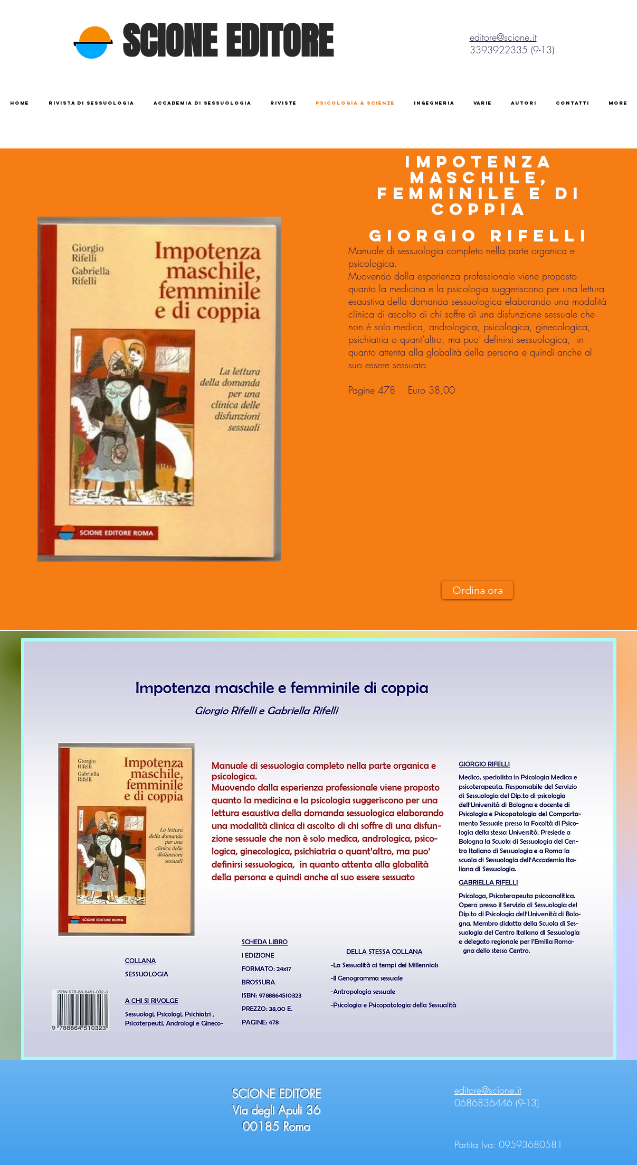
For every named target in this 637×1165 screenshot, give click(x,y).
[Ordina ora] (477, 590)
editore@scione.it (503, 37)
